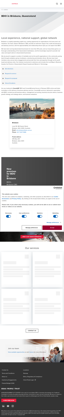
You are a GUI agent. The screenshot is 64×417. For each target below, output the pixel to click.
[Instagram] (13, 406)
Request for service (10, 73)
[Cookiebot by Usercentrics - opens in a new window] (55, 188)
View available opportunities (16, 352)
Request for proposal (11, 78)
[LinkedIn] (3, 406)
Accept (52, 227)
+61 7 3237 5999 (21, 132)
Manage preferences (53, 222)
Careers (31, 352)
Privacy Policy (16, 198)
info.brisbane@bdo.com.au (24, 130)
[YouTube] (8, 406)
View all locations (10, 83)
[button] (32, 236)
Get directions (9, 69)
